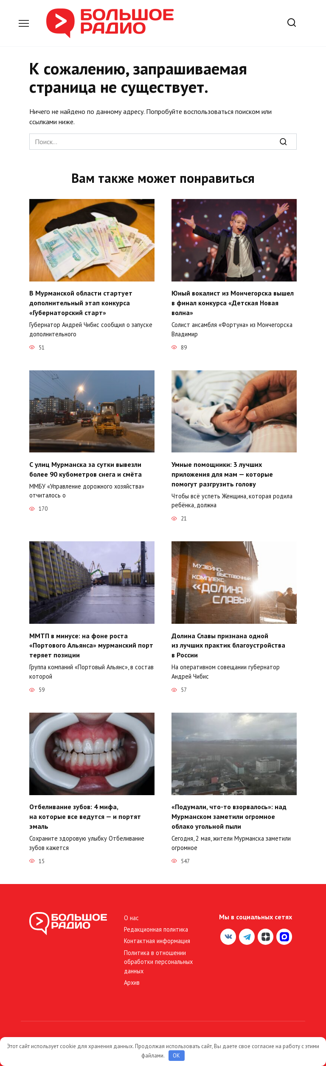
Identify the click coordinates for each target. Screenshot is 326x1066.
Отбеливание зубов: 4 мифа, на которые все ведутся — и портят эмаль (85, 814)
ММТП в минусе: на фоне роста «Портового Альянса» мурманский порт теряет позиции (91, 643)
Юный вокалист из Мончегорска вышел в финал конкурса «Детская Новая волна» (232, 302)
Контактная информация (157, 938)
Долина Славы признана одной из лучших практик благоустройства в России (228, 643)
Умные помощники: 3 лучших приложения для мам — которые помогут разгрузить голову (222, 473)
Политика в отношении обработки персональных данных (158, 959)
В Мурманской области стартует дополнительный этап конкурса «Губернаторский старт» (80, 302)
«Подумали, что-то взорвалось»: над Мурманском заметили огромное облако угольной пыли (229, 814)
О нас (131, 915)
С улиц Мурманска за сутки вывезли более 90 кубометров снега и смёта (85, 468)
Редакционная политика (156, 926)
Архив (132, 980)
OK (176, 1055)
